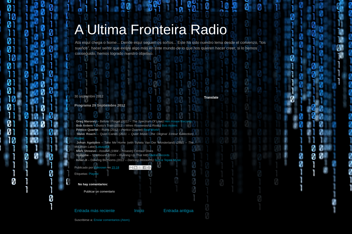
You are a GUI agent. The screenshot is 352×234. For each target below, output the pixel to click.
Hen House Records (178, 121)
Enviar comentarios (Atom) (112, 220)
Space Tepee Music (168, 160)
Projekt (79, 138)
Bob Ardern (169, 125)
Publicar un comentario (99, 191)
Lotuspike (102, 146)
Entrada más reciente (94, 210)
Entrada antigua (179, 210)
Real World (151, 129)
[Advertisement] (157, 75)
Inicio (139, 210)
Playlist (93, 174)
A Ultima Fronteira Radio (150, 29)
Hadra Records (159, 155)
